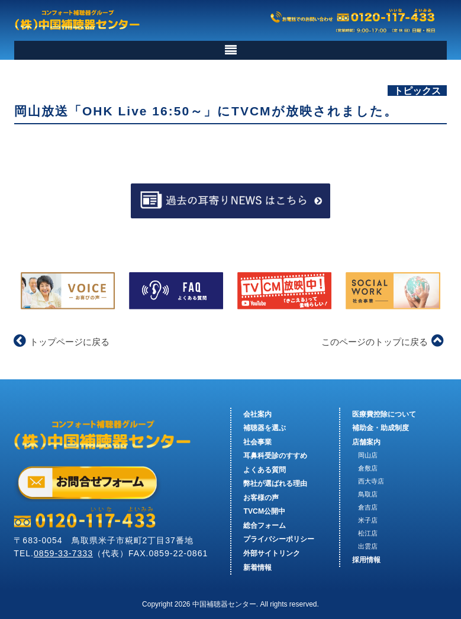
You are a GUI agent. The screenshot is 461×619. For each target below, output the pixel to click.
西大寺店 (371, 481)
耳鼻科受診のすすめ (275, 456)
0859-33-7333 (64, 553)
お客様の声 (261, 498)
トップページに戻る (61, 342)
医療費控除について (384, 414)
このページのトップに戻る (382, 342)
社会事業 (257, 442)
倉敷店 (368, 468)
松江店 (368, 533)
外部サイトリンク (271, 553)
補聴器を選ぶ (264, 428)
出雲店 (368, 546)
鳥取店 (368, 494)
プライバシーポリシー (278, 540)
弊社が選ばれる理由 (275, 483)
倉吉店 (368, 507)
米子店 (368, 520)
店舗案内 (366, 442)
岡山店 (368, 455)
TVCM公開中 (264, 512)
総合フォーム (264, 525)
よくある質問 (264, 470)
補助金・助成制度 (380, 428)
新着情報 (257, 567)
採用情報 (366, 560)
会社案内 (257, 414)
